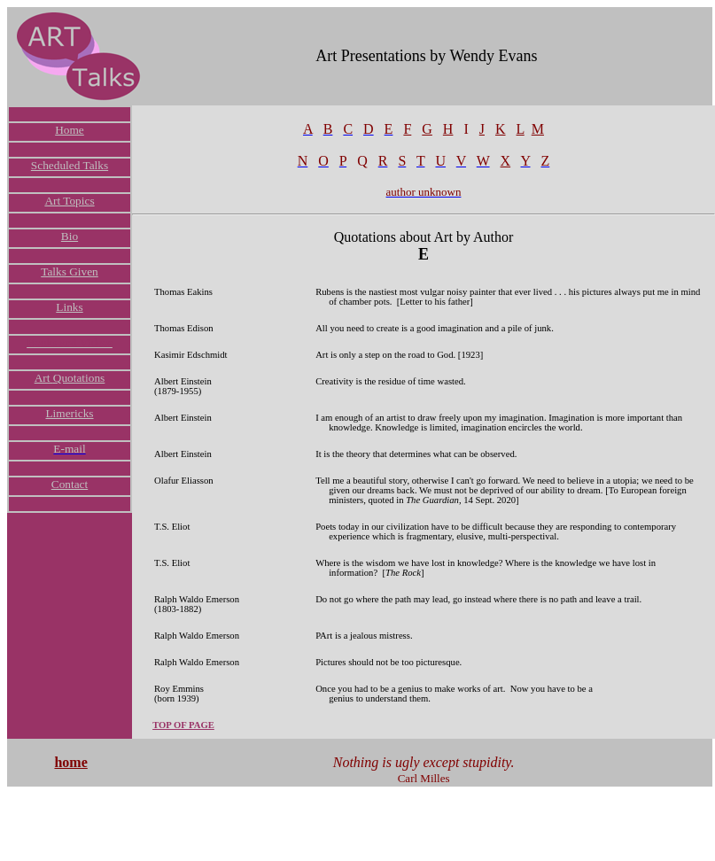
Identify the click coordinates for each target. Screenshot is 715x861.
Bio (69, 236)
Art (44, 377)
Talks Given (69, 271)
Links (69, 307)
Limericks (69, 413)
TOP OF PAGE (183, 725)
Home (69, 129)
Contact (69, 484)
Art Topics (69, 200)
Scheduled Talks (69, 165)
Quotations (79, 377)
